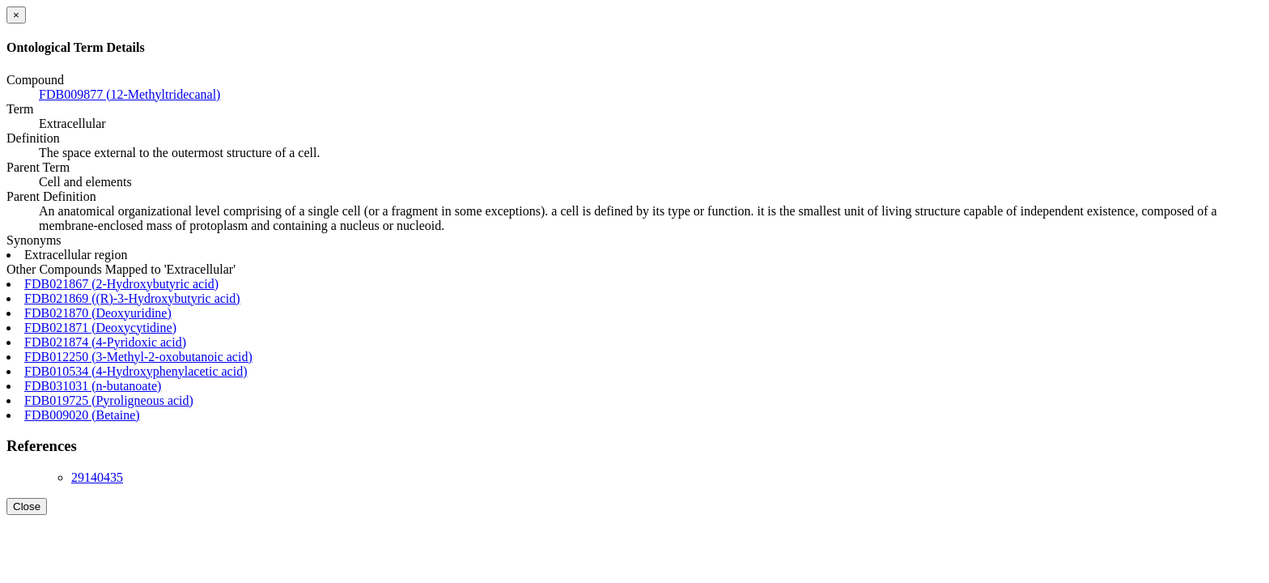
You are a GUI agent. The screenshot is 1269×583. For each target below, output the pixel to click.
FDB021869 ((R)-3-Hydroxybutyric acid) (132, 298)
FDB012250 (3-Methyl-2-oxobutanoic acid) (138, 357)
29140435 (97, 477)
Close (26, 506)
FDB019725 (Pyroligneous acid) (108, 400)
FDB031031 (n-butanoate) (92, 386)
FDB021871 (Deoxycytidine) (100, 327)
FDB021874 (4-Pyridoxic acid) (105, 342)
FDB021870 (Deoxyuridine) (98, 313)
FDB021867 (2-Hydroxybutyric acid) (121, 284)
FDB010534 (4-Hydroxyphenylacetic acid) (135, 371)
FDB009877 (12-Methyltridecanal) (129, 94)
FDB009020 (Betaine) (82, 415)
